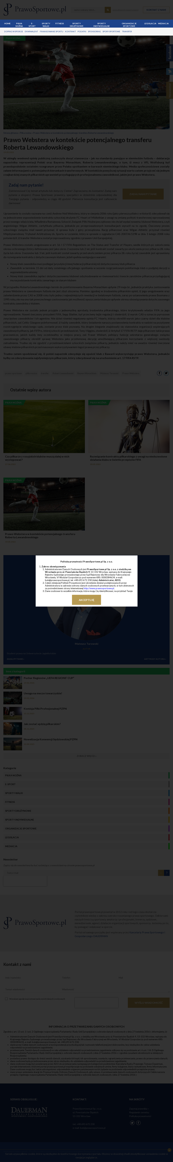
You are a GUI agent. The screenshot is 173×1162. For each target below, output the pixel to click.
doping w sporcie (13, 31)
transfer (126, 31)
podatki (81, 31)
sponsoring (93, 31)
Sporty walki (46, 24)
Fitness (59, 23)
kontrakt (70, 31)
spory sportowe (111, 31)
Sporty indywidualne (101, 24)
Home (7, 23)
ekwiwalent (31, 31)
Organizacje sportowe (129, 24)
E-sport (32, 24)
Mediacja (163, 23)
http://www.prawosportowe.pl (99, 588)
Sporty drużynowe (76, 24)
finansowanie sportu (51, 31)
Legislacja (150, 23)
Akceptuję (86, 599)
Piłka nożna (19, 24)
